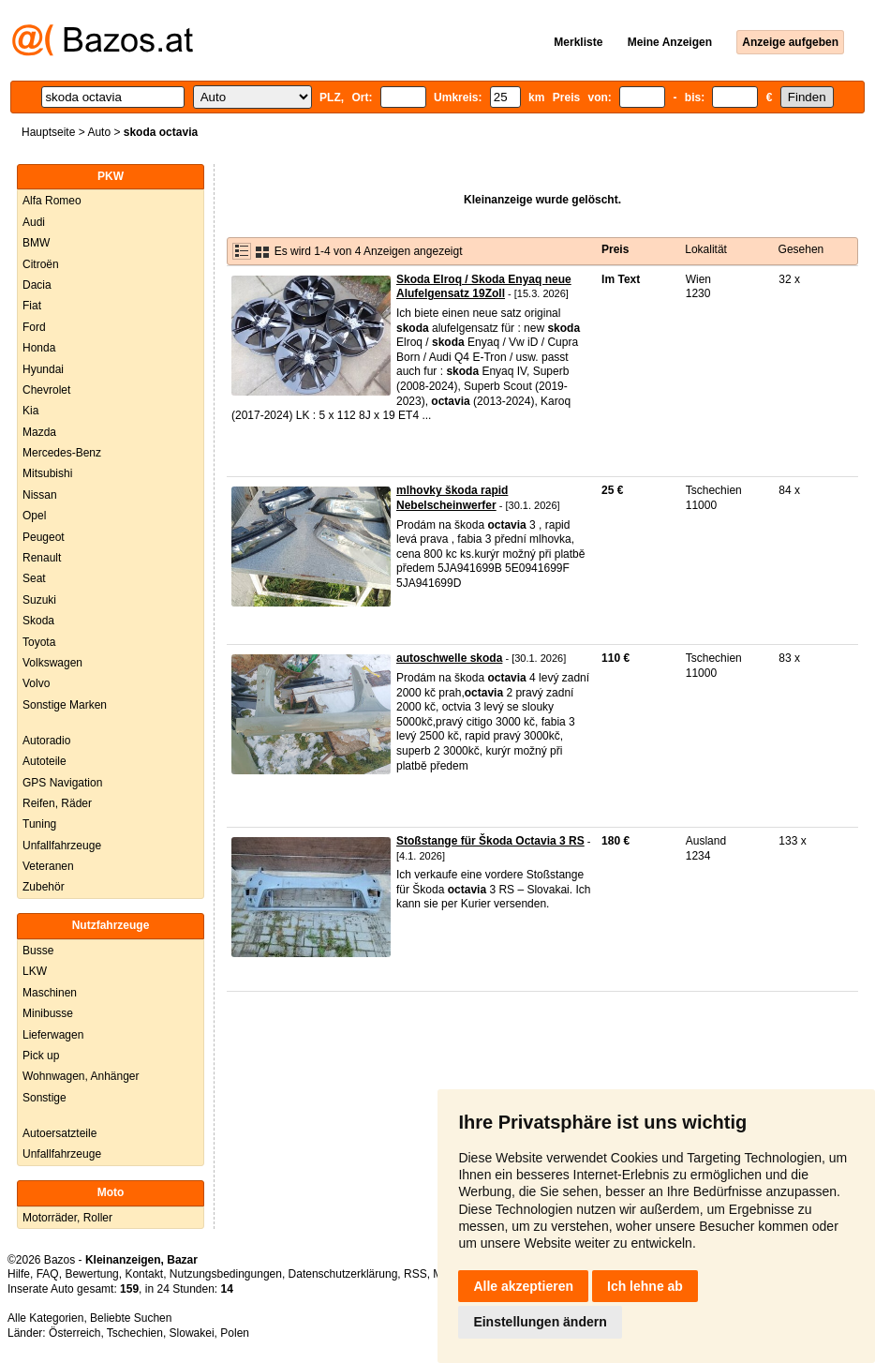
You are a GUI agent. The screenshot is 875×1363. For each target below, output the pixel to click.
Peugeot (43, 537)
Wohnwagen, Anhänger (81, 1076)
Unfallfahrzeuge (61, 845)
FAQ (48, 1274)
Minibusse (47, 1013)
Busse (37, 950)
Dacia (37, 285)
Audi (33, 222)
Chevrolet (46, 390)
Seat (34, 578)
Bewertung (91, 1274)
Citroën (40, 264)
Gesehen (801, 249)
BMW (36, 242)
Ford (34, 327)
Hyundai (43, 369)
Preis (615, 249)
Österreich (74, 1333)
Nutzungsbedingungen (226, 1274)
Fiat (31, 305)
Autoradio (46, 740)
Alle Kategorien (45, 1318)
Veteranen (48, 866)
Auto (99, 132)
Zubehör (43, 886)
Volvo (36, 683)
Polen (234, 1333)
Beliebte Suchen (130, 1318)
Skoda (38, 620)
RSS (415, 1274)
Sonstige (44, 1097)
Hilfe (18, 1274)
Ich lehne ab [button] (645, 1286)
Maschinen (49, 992)
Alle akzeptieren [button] (523, 1286)
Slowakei (192, 1333)
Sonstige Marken (64, 704)
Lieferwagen (52, 1034)
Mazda (39, 432)
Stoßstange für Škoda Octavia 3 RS (490, 840)
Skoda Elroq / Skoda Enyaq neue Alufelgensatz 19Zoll (483, 287)
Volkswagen (52, 662)
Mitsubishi (47, 473)
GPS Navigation (62, 782)
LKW (34, 971)
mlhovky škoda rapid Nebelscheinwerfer (452, 498)
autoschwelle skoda (449, 658)
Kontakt (144, 1274)
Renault (41, 557)
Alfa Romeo (52, 200)
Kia (30, 410)
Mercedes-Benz (61, 452)
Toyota (38, 642)
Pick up (40, 1055)
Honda (38, 347)
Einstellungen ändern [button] (539, 1321)
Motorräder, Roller (67, 1217)
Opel (34, 515)
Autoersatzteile (59, 1133)
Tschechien (135, 1333)
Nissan (39, 495)
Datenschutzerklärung (343, 1274)
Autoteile (44, 761)
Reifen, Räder (57, 803)
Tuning (39, 824)
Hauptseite (48, 132)
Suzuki (39, 600)
